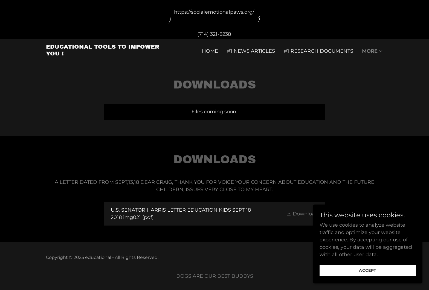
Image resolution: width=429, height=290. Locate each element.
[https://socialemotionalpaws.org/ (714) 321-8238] (214, 19)
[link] (105, 54)
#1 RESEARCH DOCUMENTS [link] (318, 51)
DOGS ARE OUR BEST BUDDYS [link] (214, 276)
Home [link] (210, 51)
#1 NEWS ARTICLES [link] (251, 51)
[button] (372, 51)
